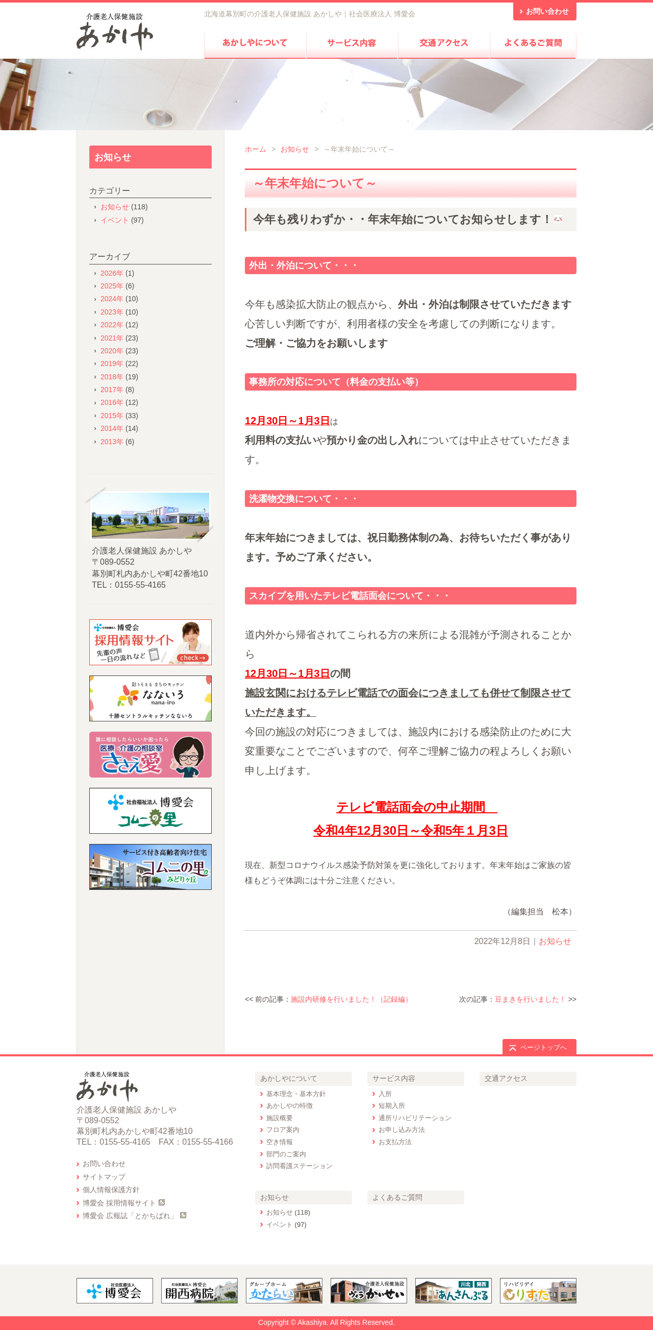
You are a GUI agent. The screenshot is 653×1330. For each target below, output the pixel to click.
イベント (115, 220)
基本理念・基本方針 (296, 1094)
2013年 (112, 442)
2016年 (112, 402)
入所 (385, 1094)
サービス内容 (393, 1078)
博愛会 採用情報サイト (119, 1203)
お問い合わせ (104, 1163)
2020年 (112, 351)
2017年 (112, 389)
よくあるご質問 (397, 1197)
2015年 (112, 416)
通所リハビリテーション (415, 1118)
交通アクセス (506, 1078)
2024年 (112, 299)
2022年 (112, 325)
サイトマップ (104, 1177)
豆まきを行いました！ (530, 999)
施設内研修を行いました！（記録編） (351, 999)
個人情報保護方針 (111, 1190)
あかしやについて (288, 1078)
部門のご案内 (286, 1154)
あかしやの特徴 (289, 1105)
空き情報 (279, 1142)
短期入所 (392, 1105)
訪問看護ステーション (299, 1166)
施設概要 (279, 1118)
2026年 (112, 273)
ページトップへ (543, 1047)
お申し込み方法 (402, 1129)
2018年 (112, 377)
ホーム (255, 149)
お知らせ (295, 149)
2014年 (112, 428)
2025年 (112, 286)
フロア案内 (282, 1129)
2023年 (112, 312)
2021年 (112, 338)
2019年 (112, 363)
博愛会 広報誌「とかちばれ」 (130, 1216)
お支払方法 (395, 1142)
